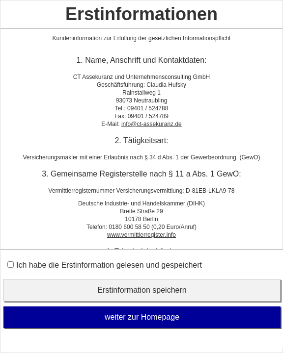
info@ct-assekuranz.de (151, 124)
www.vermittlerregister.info (141, 234)
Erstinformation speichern (141, 290)
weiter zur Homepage (142, 317)
